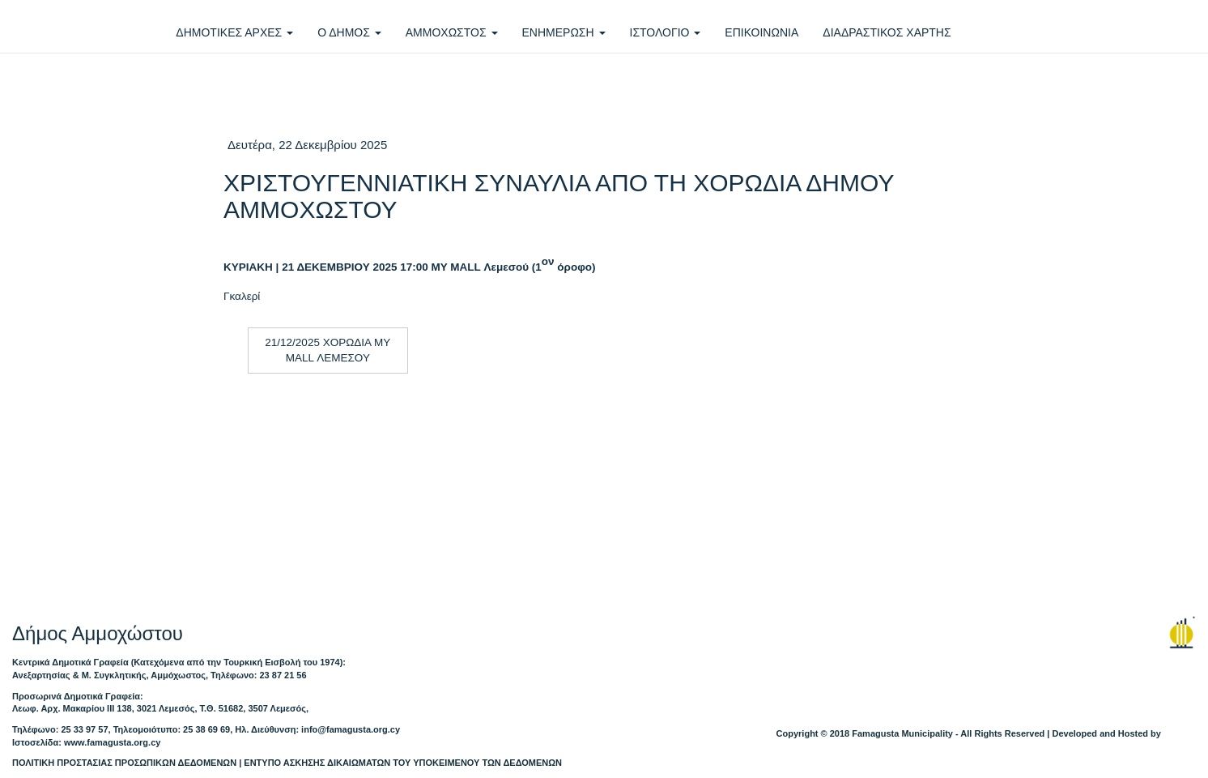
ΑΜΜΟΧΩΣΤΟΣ (452, 32)
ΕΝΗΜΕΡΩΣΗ (564, 32)
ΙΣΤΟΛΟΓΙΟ (665, 32)
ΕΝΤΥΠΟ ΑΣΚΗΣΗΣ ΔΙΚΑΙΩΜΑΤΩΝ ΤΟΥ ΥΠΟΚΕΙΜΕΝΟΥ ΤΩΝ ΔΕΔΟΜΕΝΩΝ (403, 762)
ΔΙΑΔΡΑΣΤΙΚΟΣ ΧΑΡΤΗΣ (887, 32)
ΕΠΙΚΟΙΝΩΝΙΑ (761, 32)
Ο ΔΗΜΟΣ (349, 32)
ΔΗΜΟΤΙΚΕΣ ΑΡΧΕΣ (234, 32)
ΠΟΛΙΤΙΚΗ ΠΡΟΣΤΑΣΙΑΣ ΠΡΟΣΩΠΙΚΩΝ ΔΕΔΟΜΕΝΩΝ (124, 762)
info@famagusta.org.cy (350, 729)
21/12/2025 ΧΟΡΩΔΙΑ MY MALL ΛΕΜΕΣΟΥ (327, 350)
